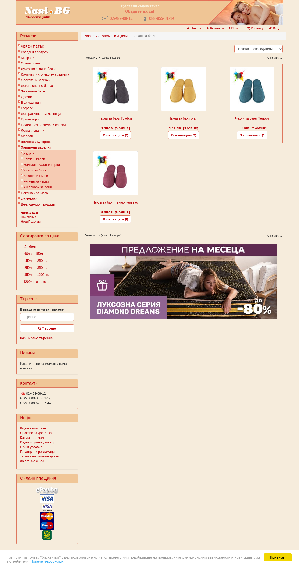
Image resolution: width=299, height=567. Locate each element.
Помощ (235, 28)
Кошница (255, 28)
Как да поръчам (32, 437)
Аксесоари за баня (37, 187)
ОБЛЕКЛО (29, 199)
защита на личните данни (39, 456)
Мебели (27, 136)
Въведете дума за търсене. (42, 309)
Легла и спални (32, 130)
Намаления (28, 217)
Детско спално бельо (37, 86)
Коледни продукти (34, 52)
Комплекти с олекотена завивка (45, 74)
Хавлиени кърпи (35, 176)
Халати (28, 153)
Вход (274, 28)
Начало (194, 28)
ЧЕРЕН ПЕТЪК (32, 46)
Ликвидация (29, 212)
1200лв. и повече (36, 282)
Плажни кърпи (34, 159)
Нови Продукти (31, 221)
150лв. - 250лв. (35, 260)
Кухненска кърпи (36, 181)
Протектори (30, 119)
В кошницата (115, 135)
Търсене (47, 328)
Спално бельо (32, 63)
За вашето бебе (33, 91)
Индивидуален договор (37, 442)
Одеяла (27, 97)
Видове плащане (33, 428)
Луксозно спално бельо (39, 69)
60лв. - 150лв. (34, 253)
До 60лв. (30, 246)
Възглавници (31, 102)
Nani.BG (91, 36)
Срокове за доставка (36, 433)
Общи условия (31, 447)
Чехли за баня (34, 170)
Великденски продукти (38, 204)
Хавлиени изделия (36, 147)
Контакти (215, 28)
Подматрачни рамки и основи (43, 125)
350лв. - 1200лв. (36, 274)
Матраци (27, 58)
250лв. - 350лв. (35, 267)
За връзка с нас (32, 461)
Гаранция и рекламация (38, 452)
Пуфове (27, 108)
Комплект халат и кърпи (41, 165)
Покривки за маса (34, 193)
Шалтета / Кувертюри (37, 142)
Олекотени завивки (35, 80)
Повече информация (47, 561)
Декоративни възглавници (41, 114)
